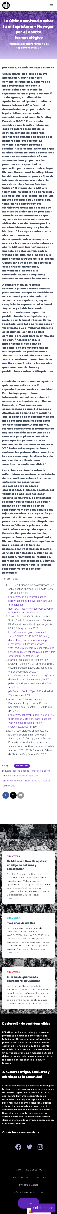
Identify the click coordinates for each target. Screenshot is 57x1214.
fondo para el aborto (40, 771)
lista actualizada (19, 363)
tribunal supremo (32, 780)
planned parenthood (12, 780)
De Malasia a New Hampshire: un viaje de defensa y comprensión (27, 864)
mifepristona (32, 775)
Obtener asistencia (21, 1177)
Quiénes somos (34, 1170)
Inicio (18, 1170)
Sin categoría (22, 766)
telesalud (46, 780)
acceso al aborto (21, 771)
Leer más (13, 898)
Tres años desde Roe (21, 923)
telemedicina (9, 785)
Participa (41, 1177)
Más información (28, 1185)
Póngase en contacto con (28, 1192)
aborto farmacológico (14, 775)
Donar (28, 1203)
